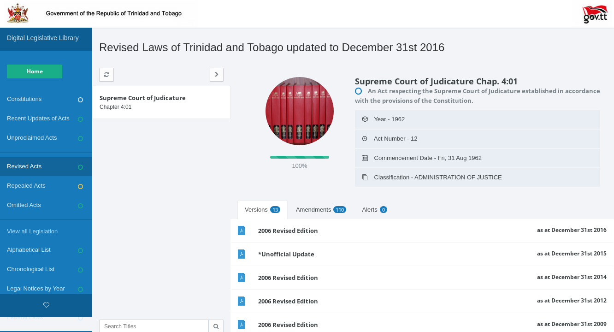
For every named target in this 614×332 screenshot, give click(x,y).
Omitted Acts (45, 205)
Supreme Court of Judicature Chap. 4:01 (436, 81)
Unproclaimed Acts (45, 138)
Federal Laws (45, 317)
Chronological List (45, 269)
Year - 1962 (383, 119)
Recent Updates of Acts (45, 118)
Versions (262, 209)
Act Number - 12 (390, 138)
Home (35, 71)
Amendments (321, 209)
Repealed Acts (45, 186)
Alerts (374, 209)
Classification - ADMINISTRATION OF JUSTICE (432, 177)
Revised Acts (45, 166)
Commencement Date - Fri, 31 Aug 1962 (422, 157)
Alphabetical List (45, 250)
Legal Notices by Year (45, 288)
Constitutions (45, 99)
